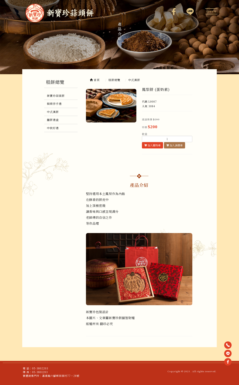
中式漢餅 (53, 112)
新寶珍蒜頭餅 (56, 96)
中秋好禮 (53, 128)
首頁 (95, 80)
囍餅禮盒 (53, 120)
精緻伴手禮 (54, 104)
